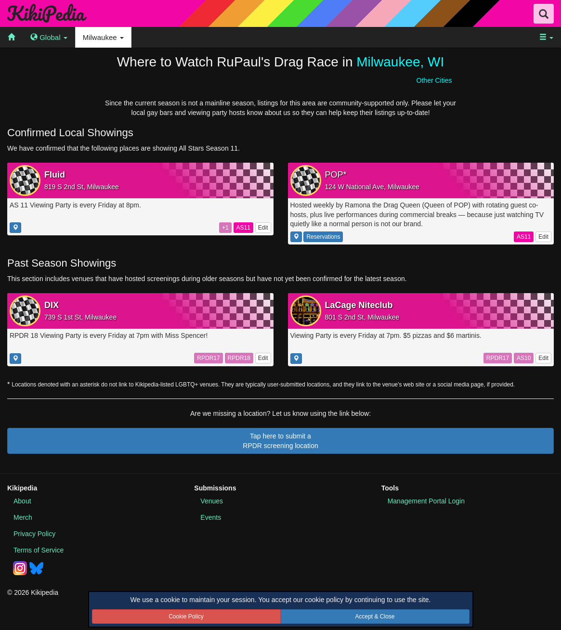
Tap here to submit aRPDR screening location (280, 441)
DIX (51, 305)
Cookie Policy (186, 616)
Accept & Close (374, 616)
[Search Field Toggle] (544, 14)
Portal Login (426, 501)
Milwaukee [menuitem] (103, 37)
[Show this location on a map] (15, 227)
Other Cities (434, 80)
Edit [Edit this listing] (263, 227)
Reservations (323, 236)
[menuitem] (11, 37)
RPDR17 (208, 358)
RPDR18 (239, 358)
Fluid (54, 175)
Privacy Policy (34, 534)
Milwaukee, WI (400, 61)
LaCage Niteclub (359, 305)
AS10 (524, 358)
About (22, 501)
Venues (211, 501)
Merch (22, 517)
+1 (225, 227)
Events (210, 517)
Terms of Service (38, 550)
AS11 (243, 227)
